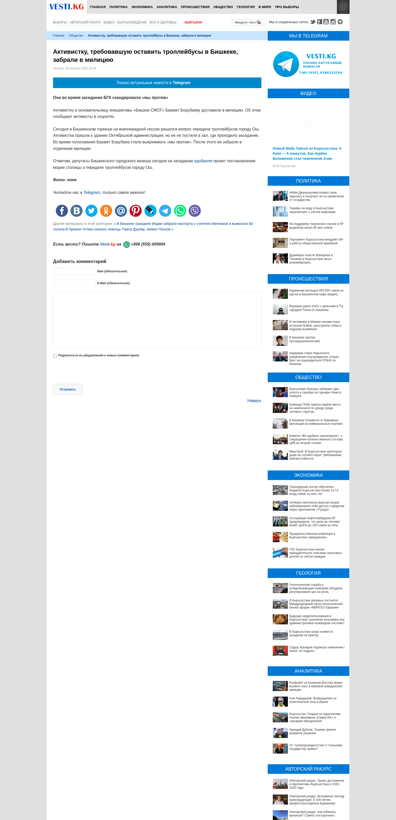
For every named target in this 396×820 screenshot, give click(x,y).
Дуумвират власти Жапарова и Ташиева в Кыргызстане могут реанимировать (311, 258)
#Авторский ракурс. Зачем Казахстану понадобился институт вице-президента (303, 764)
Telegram (340, 21)
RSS (343, 7)
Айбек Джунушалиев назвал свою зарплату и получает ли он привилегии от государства (316, 196)
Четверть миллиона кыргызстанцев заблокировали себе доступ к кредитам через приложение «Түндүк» (317, 506)
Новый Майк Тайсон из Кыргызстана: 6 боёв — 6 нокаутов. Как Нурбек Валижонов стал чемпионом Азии (307, 153)
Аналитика (167, 7)
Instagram (333, 21)
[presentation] (91, 371)
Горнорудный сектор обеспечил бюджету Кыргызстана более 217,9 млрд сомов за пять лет (313, 490)
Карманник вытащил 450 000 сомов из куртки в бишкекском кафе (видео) (316, 292)
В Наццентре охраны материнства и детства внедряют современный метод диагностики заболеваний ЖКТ (306, 812)
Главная (98, 7)
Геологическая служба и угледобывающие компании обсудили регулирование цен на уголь (315, 588)
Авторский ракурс (85, 22)
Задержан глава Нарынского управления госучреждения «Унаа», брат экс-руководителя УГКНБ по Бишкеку (314, 358)
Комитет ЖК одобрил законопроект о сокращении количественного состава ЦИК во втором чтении (316, 439)
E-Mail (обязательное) (113, 283)
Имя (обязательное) (112, 271)
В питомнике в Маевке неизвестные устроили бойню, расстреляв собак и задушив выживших (315, 325)
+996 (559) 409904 (148, 244)
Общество (223, 7)
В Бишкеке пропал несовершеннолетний (304, 339)
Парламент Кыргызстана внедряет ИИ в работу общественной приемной (316, 241)
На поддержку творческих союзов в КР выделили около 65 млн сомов (316, 225)
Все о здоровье (163, 22)
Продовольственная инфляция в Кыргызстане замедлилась (312, 535)
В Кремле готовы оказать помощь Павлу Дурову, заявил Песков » (120, 229)
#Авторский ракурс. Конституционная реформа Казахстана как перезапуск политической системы (310, 773)
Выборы (60, 22)
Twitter (312, 21)
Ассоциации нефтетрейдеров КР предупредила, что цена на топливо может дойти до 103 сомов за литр (314, 521)
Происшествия (195, 7)
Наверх (254, 401)
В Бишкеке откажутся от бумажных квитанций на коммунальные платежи (315, 422)
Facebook (319, 21)
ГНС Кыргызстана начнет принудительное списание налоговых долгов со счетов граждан (315, 553)
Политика (119, 7)
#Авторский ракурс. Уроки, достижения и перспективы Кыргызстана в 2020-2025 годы (306, 734)
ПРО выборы (287, 7)
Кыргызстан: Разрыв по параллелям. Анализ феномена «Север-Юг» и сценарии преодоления (309, 688)
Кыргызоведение (132, 22)
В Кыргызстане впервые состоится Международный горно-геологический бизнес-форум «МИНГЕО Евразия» (316, 604)
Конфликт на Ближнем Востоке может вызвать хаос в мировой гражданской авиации (307, 670)
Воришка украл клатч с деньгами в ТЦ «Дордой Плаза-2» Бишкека (316, 307)
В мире (265, 7)
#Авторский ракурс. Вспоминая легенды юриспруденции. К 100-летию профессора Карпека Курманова (304, 744)
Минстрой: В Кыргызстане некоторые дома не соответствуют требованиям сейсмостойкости (315, 455)
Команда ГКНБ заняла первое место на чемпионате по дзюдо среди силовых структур (315, 408)
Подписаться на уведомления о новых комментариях (98, 355)
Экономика (142, 7)
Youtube (326, 21)
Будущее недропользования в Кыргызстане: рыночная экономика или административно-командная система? (317, 619)
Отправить (68, 389)
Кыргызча (193, 22)
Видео (109, 22)
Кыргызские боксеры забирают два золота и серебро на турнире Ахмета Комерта (315, 392)
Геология (246, 7)
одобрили (203, 161)
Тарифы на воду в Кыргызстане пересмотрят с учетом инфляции (312, 210)
